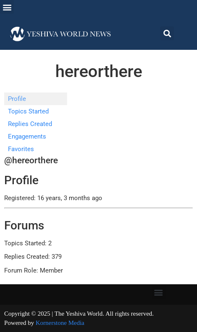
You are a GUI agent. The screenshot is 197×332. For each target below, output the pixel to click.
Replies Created (30, 124)
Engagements (27, 136)
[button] (7, 7)
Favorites (21, 149)
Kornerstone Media (60, 322)
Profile (17, 99)
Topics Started (28, 111)
